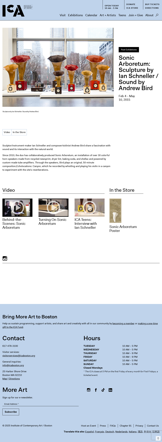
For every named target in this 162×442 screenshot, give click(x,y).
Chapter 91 (126, 425)
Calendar (91, 15)
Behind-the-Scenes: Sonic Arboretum (13, 223)
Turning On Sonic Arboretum (52, 221)
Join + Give (136, 15)
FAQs (113, 425)
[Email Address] (40, 404)
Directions (152, 8)
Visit (63, 15)
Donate (130, 4)
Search (156, 16)
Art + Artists (108, 15)
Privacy (139, 425)
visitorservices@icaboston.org (18, 355)
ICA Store (132, 8)
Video (7, 132)
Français (99, 431)
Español (89, 431)
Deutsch (109, 431)
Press (103, 425)
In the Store (19, 132)
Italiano (133, 431)
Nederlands (121, 431)
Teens (122, 15)
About (149, 15)
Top (158, 437)
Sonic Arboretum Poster (123, 228)
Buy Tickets (152, 4)
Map (4, 378)
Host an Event (88, 425)
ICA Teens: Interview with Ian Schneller (86, 223)
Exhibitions (75, 15)
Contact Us (153, 425)
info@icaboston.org (13, 365)
